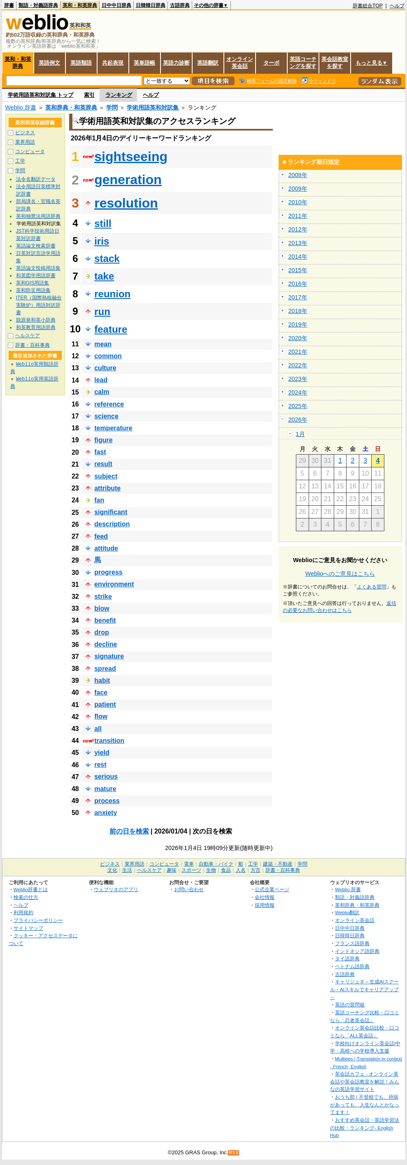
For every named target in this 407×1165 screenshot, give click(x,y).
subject (105, 476)
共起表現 (112, 63)
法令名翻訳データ (36, 179)
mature (105, 788)
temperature (113, 428)
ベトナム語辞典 (352, 966)
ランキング (118, 95)
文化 (112, 870)
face (100, 692)
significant (110, 512)
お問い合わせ (189, 889)
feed (101, 536)
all (98, 728)
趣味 (172, 870)
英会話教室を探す (334, 62)
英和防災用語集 (33, 290)
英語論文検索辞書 (36, 246)
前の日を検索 (129, 831)
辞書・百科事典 (32, 345)
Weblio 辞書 (21, 107)
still (102, 223)
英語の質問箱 (350, 1004)
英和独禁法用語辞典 (38, 216)
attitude (106, 548)
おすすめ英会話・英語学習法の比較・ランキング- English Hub (364, 1127)
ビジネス (25, 132)
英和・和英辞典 (80, 5)
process (106, 800)
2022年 (297, 365)
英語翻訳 (208, 63)
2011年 (297, 215)
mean (103, 344)
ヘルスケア (27, 336)
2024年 (297, 392)
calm (101, 391)
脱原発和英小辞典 (36, 320)
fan (99, 500)
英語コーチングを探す (303, 62)
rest (100, 764)
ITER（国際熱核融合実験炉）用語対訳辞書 (39, 305)
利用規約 (23, 912)
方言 (255, 870)
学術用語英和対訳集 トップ (41, 95)
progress (108, 572)
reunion (112, 293)
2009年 (297, 188)
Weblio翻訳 (347, 912)
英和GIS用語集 (32, 283)
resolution (126, 203)
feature (110, 329)
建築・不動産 (278, 863)
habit (102, 680)
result (103, 463)
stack (106, 258)
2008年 (297, 175)
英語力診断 (176, 63)
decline (105, 644)
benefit (105, 620)
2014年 (297, 256)
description (112, 524)
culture (105, 367)
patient (105, 704)
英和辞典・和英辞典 (71, 107)
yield (101, 752)
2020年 (297, 338)
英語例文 (49, 63)
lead (100, 379)
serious (106, 776)
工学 (20, 161)
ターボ (271, 63)
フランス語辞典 (352, 943)
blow (101, 608)
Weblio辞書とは (31, 889)
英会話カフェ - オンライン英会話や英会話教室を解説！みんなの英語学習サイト (364, 1081)
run (102, 311)
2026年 (297, 419)
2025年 (297, 406)
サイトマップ (28, 928)
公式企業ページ (272, 889)
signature (109, 656)
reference (109, 404)
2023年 (297, 379)
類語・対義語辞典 (38, 5)
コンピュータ (30, 151)
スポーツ (191, 870)
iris (101, 241)
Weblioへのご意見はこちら (340, 573)
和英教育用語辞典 (36, 327)
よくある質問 (371, 587)
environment (114, 584)
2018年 (297, 311)
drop (101, 632)
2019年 (297, 324)
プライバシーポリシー (38, 920)
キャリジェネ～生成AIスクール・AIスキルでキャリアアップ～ (364, 989)
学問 (112, 107)
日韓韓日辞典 (150, 5)
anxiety (105, 812)
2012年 (297, 229)
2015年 (297, 270)
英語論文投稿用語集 (38, 268)
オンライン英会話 (239, 62)
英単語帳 (144, 63)
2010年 (297, 202)
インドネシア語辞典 (357, 951)
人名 (241, 870)
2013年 (297, 243)
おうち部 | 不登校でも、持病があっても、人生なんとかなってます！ (364, 1104)
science (106, 416)
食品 (226, 870)
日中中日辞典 (116, 5)
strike (103, 596)
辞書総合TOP (368, 6)
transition (109, 740)
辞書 (9, 5)
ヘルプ (397, 6)
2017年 (297, 297)
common (108, 356)
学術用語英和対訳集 (153, 107)
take (104, 276)
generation (128, 179)
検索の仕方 (26, 897)
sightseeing (130, 156)
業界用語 (25, 142)
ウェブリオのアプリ (116, 889)
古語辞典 (180, 5)
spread (105, 668)
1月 (300, 434)
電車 (189, 863)
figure (103, 440)
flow (100, 716)
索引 (89, 95)
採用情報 (264, 905)
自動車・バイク (216, 863)
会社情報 (264, 897)
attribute (107, 488)
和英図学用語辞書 (36, 275)
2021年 (297, 351)
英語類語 (81, 63)
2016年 (297, 283)
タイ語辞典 (347, 958)
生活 (127, 870)
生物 (211, 870)
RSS (234, 1153)
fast (100, 451)
